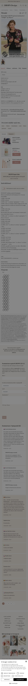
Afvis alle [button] (6, 679)
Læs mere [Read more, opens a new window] (9, 670)
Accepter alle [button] (20, 679)
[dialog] (14, 673)
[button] (14, 683)
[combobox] (26, 661)
